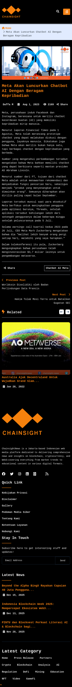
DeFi (26, 672)
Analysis (44, 665)
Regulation (9, 672)
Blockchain (24, 665)
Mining (39, 672)
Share (62, 104)
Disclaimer (9, 499)
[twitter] (11, 474)
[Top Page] (1, 685)
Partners (46, 658)
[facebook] (3, 474)
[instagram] (19, 474)
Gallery (7, 505)
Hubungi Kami (11, 531)
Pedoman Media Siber (16, 512)
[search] (57, 11)
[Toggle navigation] (66, 12)
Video (16, 678)
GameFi (30, 678)
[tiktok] (34, 474)
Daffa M (8, 104)
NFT (4, 678)
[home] (11, 11)
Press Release (24, 658)
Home (6, 28)
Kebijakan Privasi (14, 492)
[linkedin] (27, 474)
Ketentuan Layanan (14, 525)
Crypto (6, 665)
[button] (61, 312)
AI (57, 665)
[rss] (46, 474)
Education (57, 672)
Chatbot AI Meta (57, 268)
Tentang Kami (11, 518)
